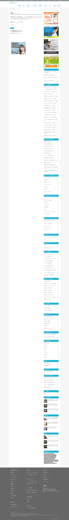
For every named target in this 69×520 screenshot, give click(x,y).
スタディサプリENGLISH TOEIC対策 (49, 336)
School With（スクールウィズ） (48, 247)
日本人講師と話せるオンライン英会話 (49, 105)
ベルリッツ (45, 197)
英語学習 (45, 453)
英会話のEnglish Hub (56, 518)
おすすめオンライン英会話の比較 (49, 274)
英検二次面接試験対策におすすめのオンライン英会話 (50, 132)
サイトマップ (45, 481)
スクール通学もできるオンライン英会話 (50, 114)
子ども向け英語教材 (47, 305)
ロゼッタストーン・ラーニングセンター (50, 211)
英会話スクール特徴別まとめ (48, 292)
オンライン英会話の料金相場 (48, 260)
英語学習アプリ (26, 0)
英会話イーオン (46, 202)
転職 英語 (51, 463)
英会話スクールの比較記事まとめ (32, 492)
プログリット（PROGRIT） (48, 223)
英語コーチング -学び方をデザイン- (49, 80)
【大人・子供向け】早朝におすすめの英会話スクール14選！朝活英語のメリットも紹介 (53, 423)
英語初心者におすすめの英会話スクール (50, 164)
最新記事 (19, 5)
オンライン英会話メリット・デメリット (50, 258)
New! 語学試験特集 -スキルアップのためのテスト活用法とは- (50, 72)
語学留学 (12, 481)
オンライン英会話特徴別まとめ (48, 265)
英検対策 (49, 0)
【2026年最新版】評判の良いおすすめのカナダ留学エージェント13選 (53, 445)
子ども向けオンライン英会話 (48, 310)
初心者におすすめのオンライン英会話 (49, 122)
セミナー (24, 5)
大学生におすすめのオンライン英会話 (49, 129)
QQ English (45, 186)
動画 (44, 349)
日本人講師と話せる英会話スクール (49, 157)
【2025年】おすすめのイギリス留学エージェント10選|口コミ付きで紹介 (53, 441)
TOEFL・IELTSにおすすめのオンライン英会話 (51, 100)
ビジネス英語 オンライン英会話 (48, 454)
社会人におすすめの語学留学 (48, 316)
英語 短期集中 (48, 453)
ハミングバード (46, 236)
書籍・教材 (45, 354)
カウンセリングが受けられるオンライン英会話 (50, 120)
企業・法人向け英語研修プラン (48, 371)
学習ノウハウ (28, 5)
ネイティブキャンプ (47, 184)
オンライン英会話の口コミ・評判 (49, 267)
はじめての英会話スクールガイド (32, 474)
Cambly (45, 189)
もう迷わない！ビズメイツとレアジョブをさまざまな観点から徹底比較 (53, 409)
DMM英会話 (46, 179)
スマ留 (45, 245)
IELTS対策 (43, 0)
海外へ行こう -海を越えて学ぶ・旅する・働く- (50, 78)
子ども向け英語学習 (14, 495)
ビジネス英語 (52, 453)
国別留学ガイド (46, 325)
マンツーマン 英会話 (53, 456)
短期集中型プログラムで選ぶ (48, 148)
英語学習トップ (3, 0)
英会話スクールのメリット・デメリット (50, 285)
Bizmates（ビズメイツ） (47, 182)
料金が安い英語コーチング (48, 162)
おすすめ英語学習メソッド (14, 504)
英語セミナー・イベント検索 (17, 22)
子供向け (55, 0)
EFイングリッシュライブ (47, 191)
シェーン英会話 (46, 204)
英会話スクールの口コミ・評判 (48, 294)
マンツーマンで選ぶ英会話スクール (49, 155)
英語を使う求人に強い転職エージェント (50, 377)
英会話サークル (46, 347)
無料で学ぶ (45, 356)
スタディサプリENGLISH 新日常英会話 (50, 334)
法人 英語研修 (54, 463)
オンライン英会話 (14, 0)
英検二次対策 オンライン (53, 455)
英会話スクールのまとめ (47, 299)
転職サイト (28, 501)
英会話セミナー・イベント (14, 474)
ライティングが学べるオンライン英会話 (50, 112)
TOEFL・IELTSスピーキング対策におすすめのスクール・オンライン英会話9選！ (53, 436)
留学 (20, 0)
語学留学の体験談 (46, 323)
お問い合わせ (45, 476)
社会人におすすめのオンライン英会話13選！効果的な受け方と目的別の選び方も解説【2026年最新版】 (53, 400)
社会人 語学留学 (54, 454)
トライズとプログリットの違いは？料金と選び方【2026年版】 (53, 427)
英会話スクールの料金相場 (48, 287)
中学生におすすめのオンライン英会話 (49, 127)
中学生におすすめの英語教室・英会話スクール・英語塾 (50, 171)
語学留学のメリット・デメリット (49, 318)
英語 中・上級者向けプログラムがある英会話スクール (50, 167)
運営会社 (44, 474)
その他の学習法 (55, 5)
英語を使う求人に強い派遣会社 (48, 382)
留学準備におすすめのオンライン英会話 (50, 135)
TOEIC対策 (31, 0)
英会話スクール (8, 0)
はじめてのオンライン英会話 (48, 253)
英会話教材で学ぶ (46, 342)
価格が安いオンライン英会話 (48, 93)
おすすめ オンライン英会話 (52, 457)
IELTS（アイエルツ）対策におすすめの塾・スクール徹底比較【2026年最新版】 (53, 418)
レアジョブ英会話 (46, 177)
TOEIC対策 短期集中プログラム (48, 143)
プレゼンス (45, 230)
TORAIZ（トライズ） (47, 225)
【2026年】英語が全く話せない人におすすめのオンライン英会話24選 (53, 404)
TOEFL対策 (37, 0)
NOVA (45, 209)
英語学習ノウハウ (60, 0)
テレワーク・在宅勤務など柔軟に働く (49, 384)
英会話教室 (40, 5)
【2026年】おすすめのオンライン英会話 (50, 86)
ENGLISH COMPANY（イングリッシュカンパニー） (51, 220)
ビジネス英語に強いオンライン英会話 (49, 91)
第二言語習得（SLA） (47, 365)
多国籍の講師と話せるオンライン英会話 (50, 107)
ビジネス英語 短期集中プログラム (49, 150)
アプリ (50, 5)
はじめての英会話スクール (48, 280)
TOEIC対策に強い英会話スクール (49, 141)
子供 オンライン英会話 (47, 463)
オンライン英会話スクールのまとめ (49, 272)
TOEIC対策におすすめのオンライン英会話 (50, 98)
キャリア (66, 0)
